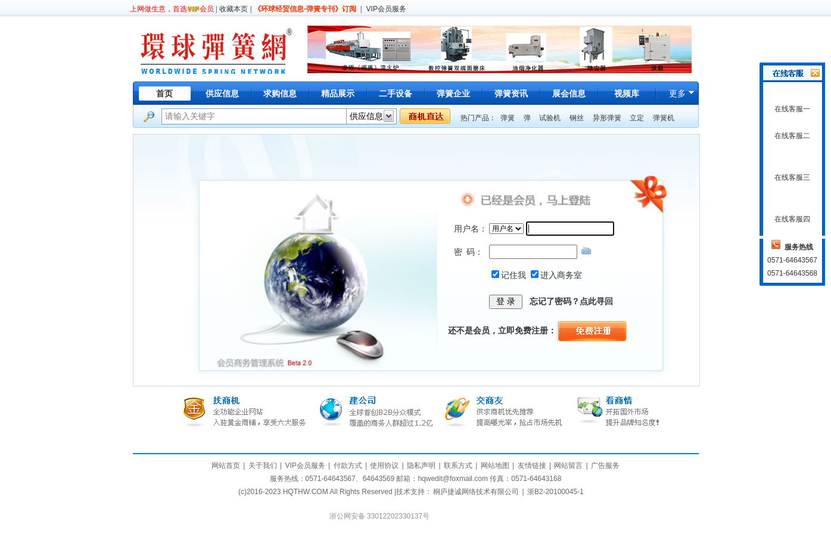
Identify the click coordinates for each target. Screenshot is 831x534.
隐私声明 (421, 465)
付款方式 (348, 465)
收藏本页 (233, 9)
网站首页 (225, 465)
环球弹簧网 (215, 49)
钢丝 (576, 118)
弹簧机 (663, 118)
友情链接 (532, 465)
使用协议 (384, 465)
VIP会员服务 (386, 9)
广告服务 (605, 465)
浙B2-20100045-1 (555, 492)
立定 (637, 118)
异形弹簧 (607, 118)
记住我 (513, 275)
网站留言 (568, 465)
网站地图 (495, 465)
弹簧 (507, 118)
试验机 (550, 118)
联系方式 (458, 465)
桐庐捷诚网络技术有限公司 (476, 492)
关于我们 (262, 465)
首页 (164, 93)
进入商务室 (561, 275)
